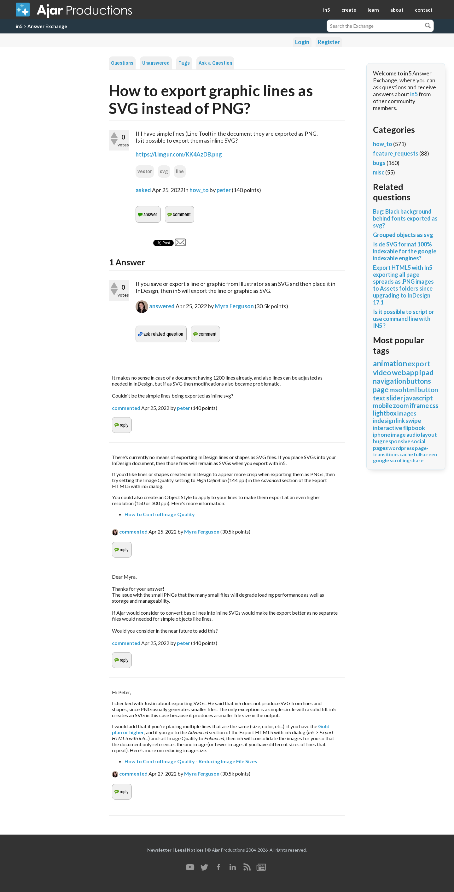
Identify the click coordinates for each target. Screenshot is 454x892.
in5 (326, 10)
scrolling (400, 460)
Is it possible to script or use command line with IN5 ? (403, 318)
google (381, 460)
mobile (382, 405)
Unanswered (156, 63)
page (381, 389)
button (427, 389)
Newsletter (159, 850)
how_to (199, 189)
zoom (401, 405)
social (418, 441)
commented (126, 408)
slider (394, 398)
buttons (419, 381)
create (348, 10)
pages (380, 448)
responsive (396, 441)
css (433, 405)
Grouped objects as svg (403, 234)
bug (377, 441)
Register (329, 41)
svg (164, 171)
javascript (418, 398)
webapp (405, 372)
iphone (381, 434)
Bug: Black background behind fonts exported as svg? (405, 218)
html (410, 389)
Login (302, 41)
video (382, 372)
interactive (387, 427)
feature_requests (395, 153)
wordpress (401, 448)
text (379, 398)
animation (390, 363)
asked (143, 189)
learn (373, 10)
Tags (184, 63)
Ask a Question (215, 63)
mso (395, 389)
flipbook (414, 427)
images (406, 413)
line (180, 171)
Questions (122, 63)
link (400, 420)
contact (424, 10)
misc (378, 172)
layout (429, 434)
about (397, 10)
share (416, 460)
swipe (413, 420)
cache (406, 454)
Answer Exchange (47, 26)
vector (144, 171)
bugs (379, 162)
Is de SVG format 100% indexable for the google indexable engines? (404, 251)
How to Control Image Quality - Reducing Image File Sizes (191, 761)
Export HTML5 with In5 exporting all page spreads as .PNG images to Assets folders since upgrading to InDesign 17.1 (403, 285)
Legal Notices (189, 850)
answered (162, 306)
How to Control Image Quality (160, 514)
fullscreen (425, 454)
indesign (384, 420)
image (398, 434)
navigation (389, 381)
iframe (419, 405)
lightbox (385, 413)
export (419, 363)
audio (413, 434)
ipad (426, 372)
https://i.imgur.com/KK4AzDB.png (179, 154)
